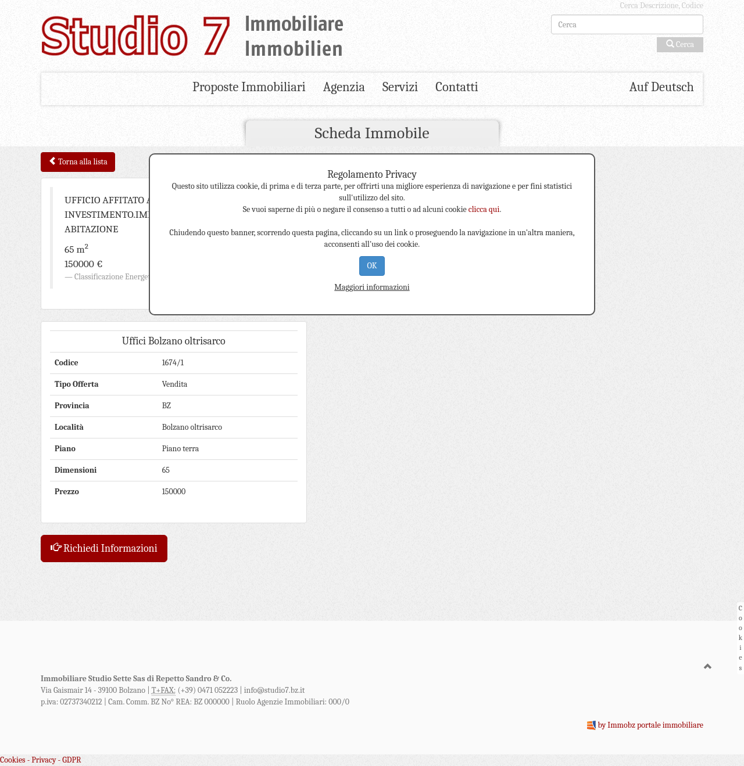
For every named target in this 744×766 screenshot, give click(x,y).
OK (372, 266)
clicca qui (484, 209)
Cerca (680, 44)
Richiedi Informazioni (104, 548)
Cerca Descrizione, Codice (661, 5)
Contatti (456, 87)
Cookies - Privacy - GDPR (40, 760)
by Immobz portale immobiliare (650, 725)
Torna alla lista (78, 162)
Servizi (400, 87)
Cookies (740, 638)
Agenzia (344, 87)
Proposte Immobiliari (249, 87)
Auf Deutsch (661, 87)
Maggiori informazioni (371, 287)
